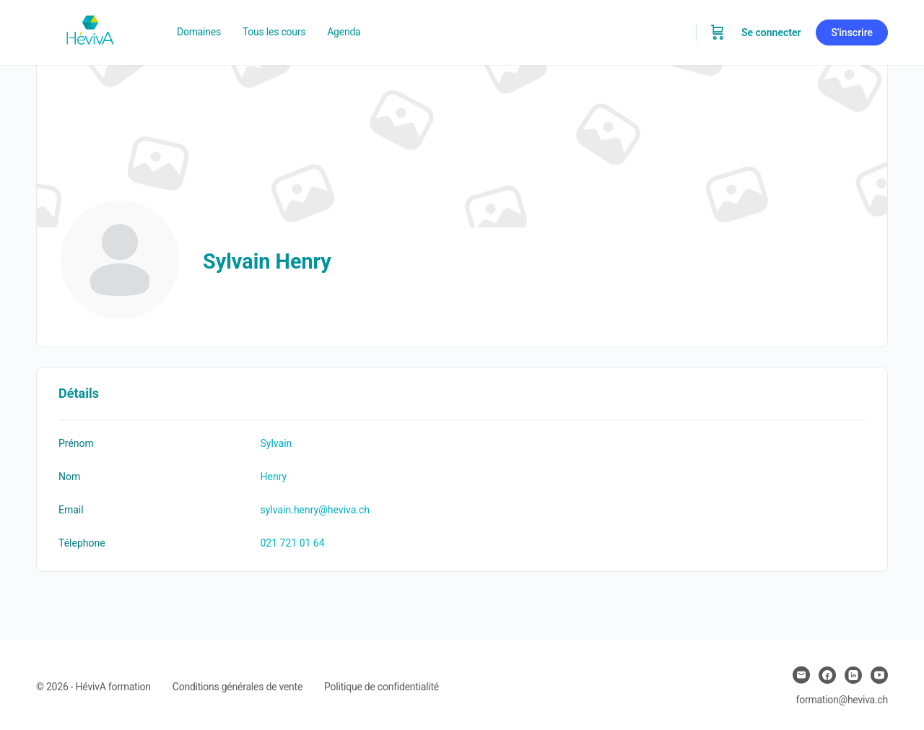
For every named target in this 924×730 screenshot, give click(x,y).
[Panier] (717, 32)
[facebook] (827, 675)
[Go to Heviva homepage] (90, 31)
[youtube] (879, 675)
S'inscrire (852, 32)
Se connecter (771, 32)
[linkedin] (853, 675)
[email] (801, 675)
